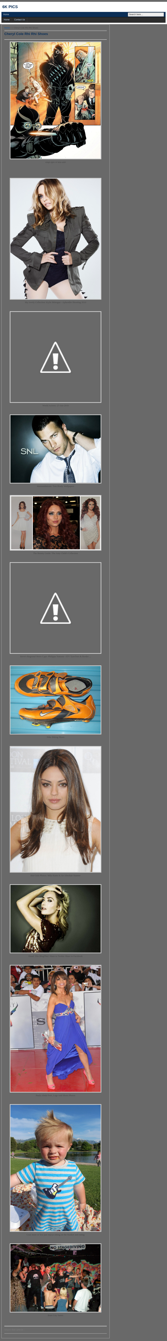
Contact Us (19, 19)
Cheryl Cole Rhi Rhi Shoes (26, 34)
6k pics (10, 7)
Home (6, 14)
